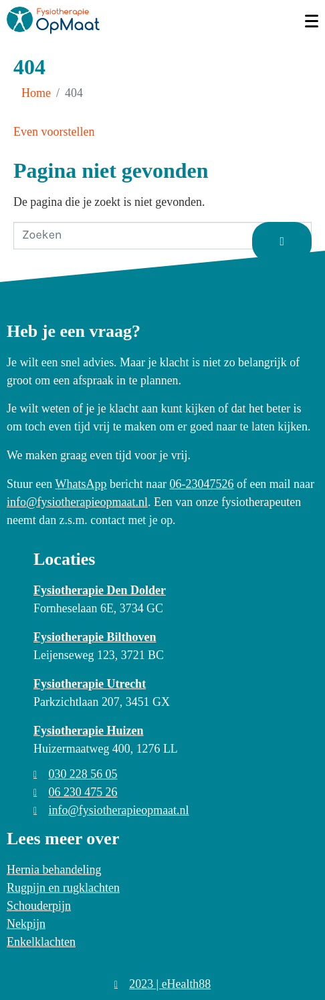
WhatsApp (81, 484)
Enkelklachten (41, 942)
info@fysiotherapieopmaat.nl (77, 502)
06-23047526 (202, 484)
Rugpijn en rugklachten (63, 887)
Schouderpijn (39, 905)
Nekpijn (26, 923)
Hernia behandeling (54, 869)
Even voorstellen (53, 131)
